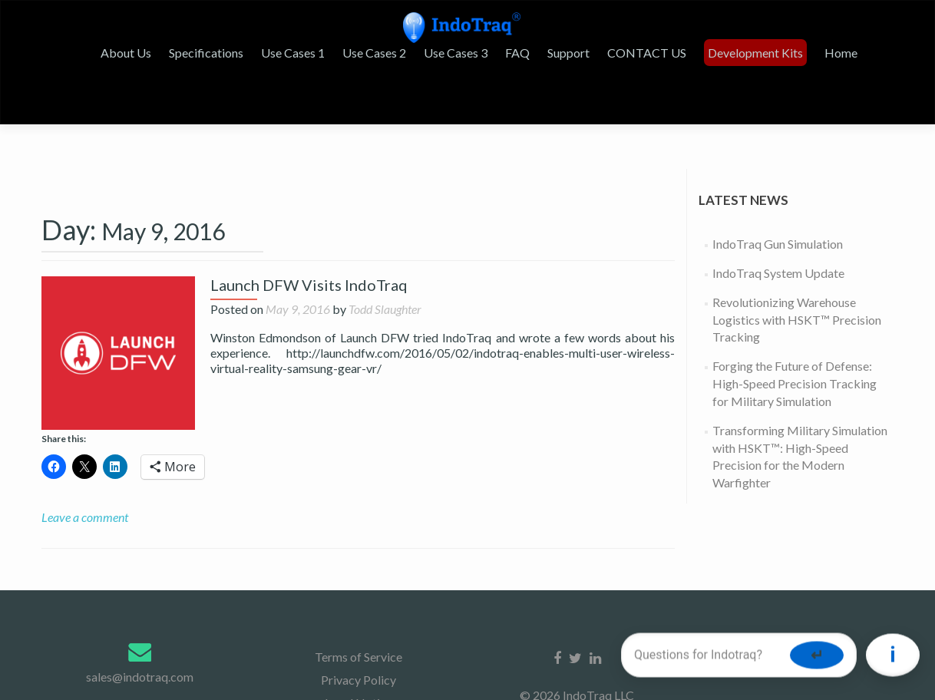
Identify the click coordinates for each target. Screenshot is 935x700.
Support (568, 52)
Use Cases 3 (455, 52)
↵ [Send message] (817, 655)
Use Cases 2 (374, 52)
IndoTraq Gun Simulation (777, 259)
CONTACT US (646, 52)
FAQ (517, 52)
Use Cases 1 (293, 52)
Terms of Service (358, 672)
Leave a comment (84, 532)
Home (840, 52)
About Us (126, 52)
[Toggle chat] (893, 656)
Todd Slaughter (385, 324)
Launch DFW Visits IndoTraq (309, 300)
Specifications (206, 52)
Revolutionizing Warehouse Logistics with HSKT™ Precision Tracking (796, 335)
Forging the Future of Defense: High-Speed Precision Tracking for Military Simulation (794, 399)
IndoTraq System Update (778, 288)
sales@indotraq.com (139, 692)
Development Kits (755, 52)
